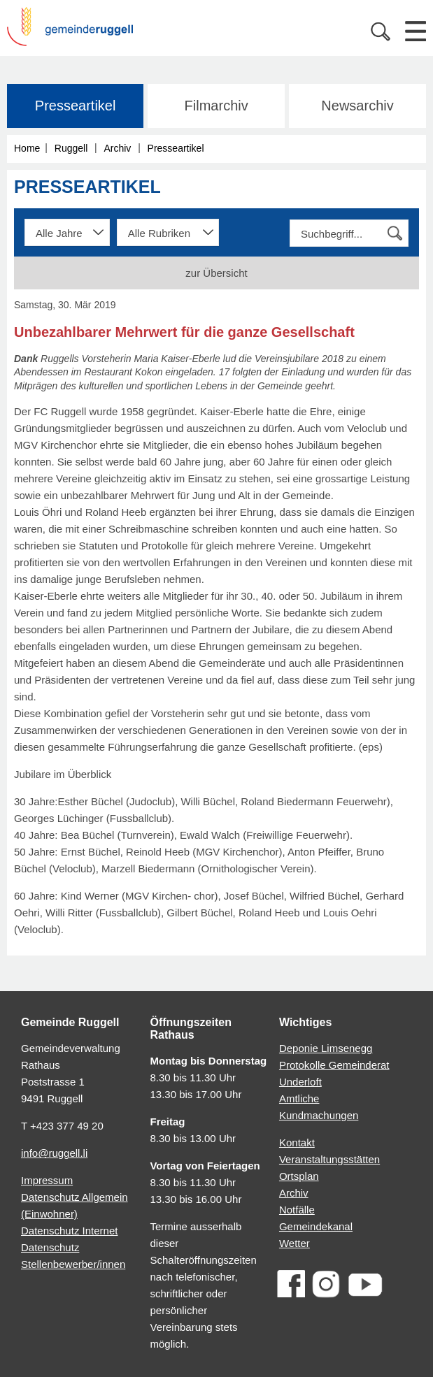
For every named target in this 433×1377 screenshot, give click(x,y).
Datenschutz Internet (69, 1231)
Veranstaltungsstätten (329, 1159)
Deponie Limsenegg (325, 1048)
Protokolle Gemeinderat (334, 1065)
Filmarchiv (216, 105)
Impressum (47, 1180)
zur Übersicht (216, 273)
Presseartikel (75, 105)
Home (27, 148)
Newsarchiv (357, 105)
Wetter (294, 1243)
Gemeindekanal (316, 1226)
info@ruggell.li (54, 1153)
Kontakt (297, 1142)
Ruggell (71, 148)
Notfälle (297, 1210)
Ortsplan (299, 1176)
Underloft (300, 1082)
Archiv (117, 148)
